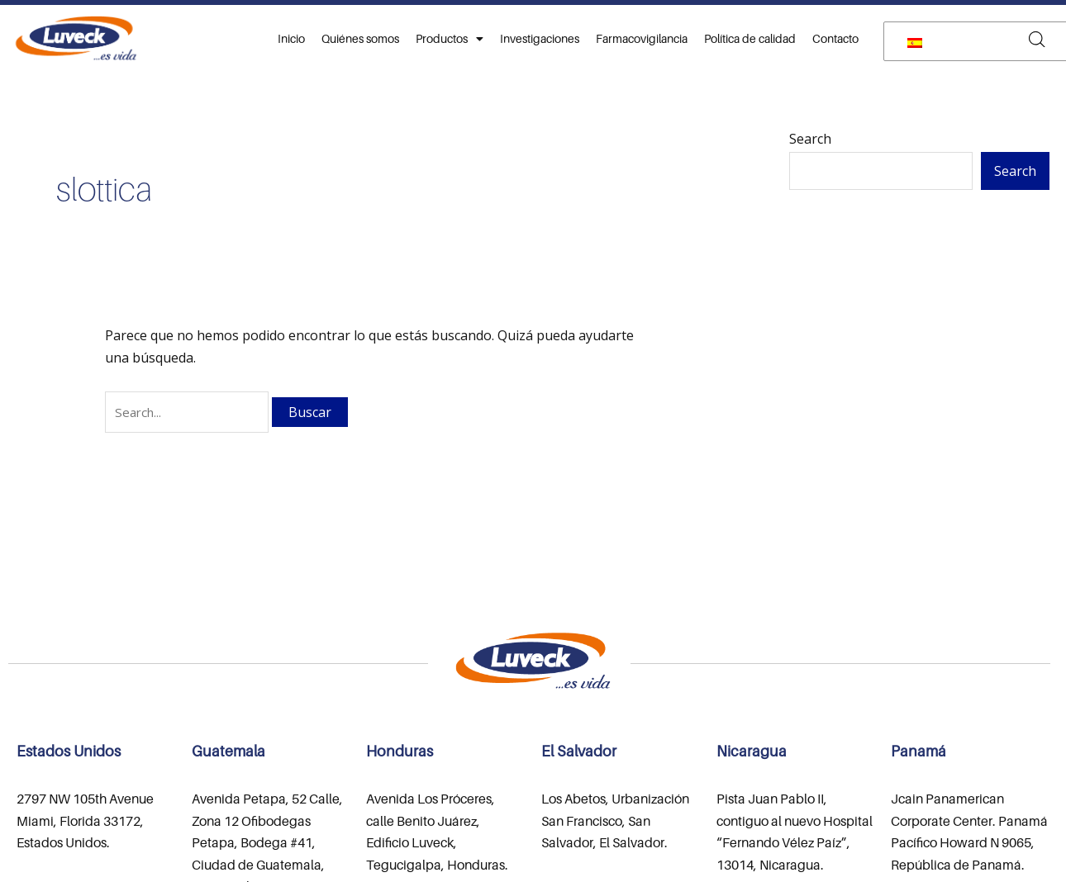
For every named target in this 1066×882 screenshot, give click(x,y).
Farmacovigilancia (642, 38)
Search (810, 139)
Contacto (835, 38)
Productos (449, 38)
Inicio (291, 38)
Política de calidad (750, 38)
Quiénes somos (360, 38)
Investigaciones (539, 38)
